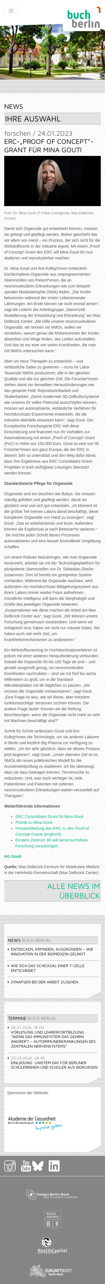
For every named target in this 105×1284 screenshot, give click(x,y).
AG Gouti (12, 856)
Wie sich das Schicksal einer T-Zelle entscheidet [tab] (46, 968)
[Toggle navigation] (11, 10)
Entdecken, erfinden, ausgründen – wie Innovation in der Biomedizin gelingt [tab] (50, 951)
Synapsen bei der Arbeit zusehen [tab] (42, 981)
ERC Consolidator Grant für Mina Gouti (49, 816)
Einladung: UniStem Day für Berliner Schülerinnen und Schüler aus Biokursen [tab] (52, 1062)
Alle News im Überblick (73, 890)
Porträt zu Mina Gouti (33, 822)
